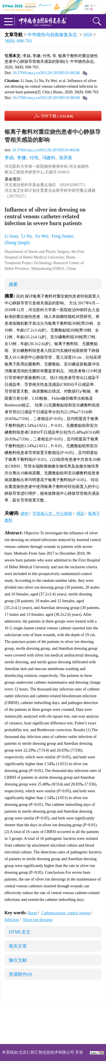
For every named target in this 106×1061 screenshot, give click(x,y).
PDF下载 (57, 116)
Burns (32, 913)
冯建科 (48, 157)
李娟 (9, 157)
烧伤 (25, 513)
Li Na (26, 236)
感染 (80, 513)
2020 (87, 34)
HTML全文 (20, 931)
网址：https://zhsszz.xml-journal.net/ (53, 1035)
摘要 (13, 284)
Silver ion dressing (38, 920)
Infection (12, 920)
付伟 (33, 157)
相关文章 (18, 946)
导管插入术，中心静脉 (52, 513)
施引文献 (18, 960)
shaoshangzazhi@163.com (60, 1028)
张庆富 (65, 157)
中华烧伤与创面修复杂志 (52, 34)
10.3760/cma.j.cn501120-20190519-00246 (46, 73)
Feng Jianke (62, 236)
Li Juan (11, 236)
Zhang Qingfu (17, 242)
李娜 (21, 157)
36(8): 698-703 (18, 40)
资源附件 (20, 974)
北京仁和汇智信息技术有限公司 (46, 1052)
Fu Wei (41, 236)
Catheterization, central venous (65, 913)
